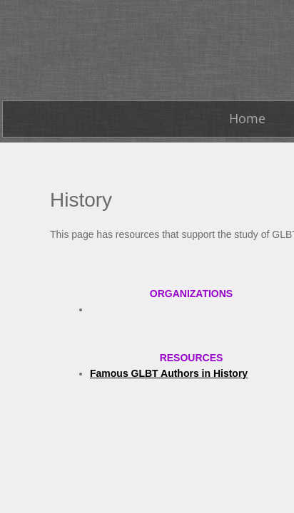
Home (247, 118)
